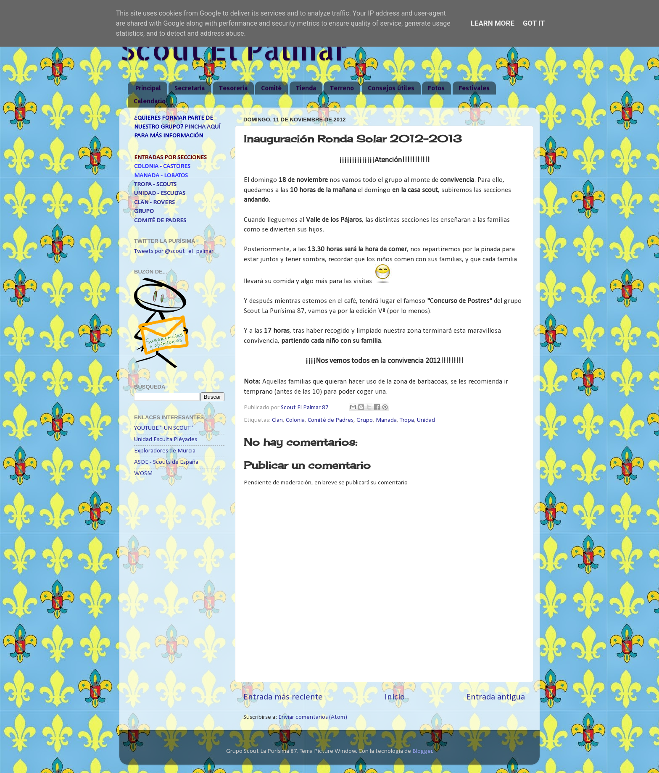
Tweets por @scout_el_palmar (174, 251)
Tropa (407, 420)
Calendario (150, 101)
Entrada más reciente (283, 697)
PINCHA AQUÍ (202, 127)
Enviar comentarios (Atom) (312, 717)
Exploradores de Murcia (164, 451)
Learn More (492, 23)
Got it (534, 23)
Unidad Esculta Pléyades (165, 439)
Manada (386, 420)
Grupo (364, 420)
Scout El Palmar (233, 49)
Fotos (436, 88)
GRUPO (144, 211)
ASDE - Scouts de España (166, 462)
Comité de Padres (330, 420)
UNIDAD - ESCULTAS (159, 193)
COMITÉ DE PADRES (160, 221)
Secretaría (189, 88)
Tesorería (233, 88)
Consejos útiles (391, 88)
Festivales (474, 88)
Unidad (426, 420)
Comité (271, 88)
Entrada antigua (495, 697)
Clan (277, 420)
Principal (148, 88)
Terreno (342, 88)
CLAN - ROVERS (154, 203)
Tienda (305, 88)
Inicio (395, 697)
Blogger (422, 751)
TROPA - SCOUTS (155, 184)
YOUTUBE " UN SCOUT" (163, 428)
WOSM (143, 474)
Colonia (295, 420)
